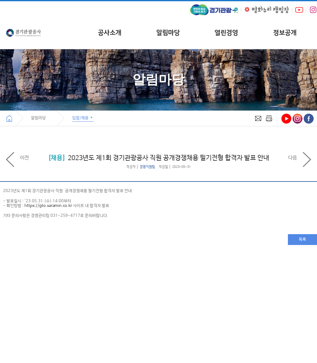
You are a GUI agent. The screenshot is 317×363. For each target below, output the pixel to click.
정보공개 (285, 32)
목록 (302, 239)
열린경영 (226, 32)
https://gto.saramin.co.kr (48, 205)
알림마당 (168, 32)
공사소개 (109, 32)
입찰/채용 (82, 117)
